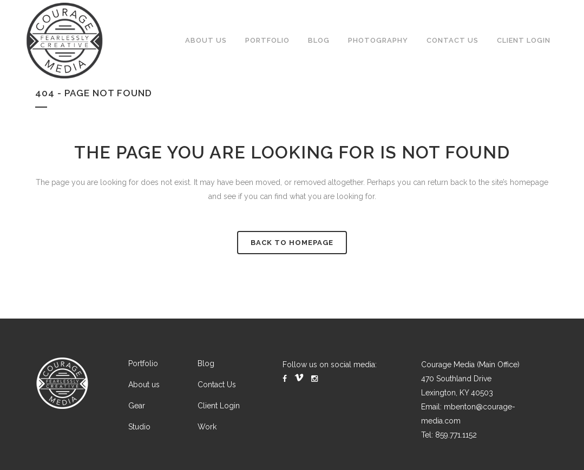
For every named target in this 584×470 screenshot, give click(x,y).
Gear (136, 405)
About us (144, 384)
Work (207, 426)
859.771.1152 (456, 435)
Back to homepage (292, 243)
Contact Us (217, 384)
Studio (139, 426)
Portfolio (143, 363)
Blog (206, 363)
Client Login (219, 405)
